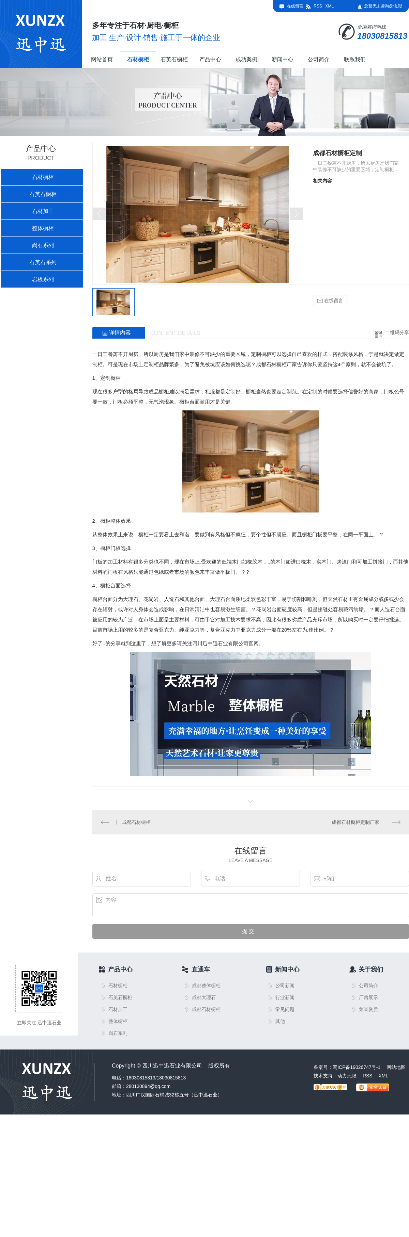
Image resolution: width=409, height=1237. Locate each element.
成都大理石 (204, 997)
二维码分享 (397, 332)
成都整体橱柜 (206, 985)
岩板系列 (43, 279)
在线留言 (295, 6)
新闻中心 (282, 59)
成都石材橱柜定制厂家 (355, 822)
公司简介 (319, 59)
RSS (318, 6)
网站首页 (102, 59)
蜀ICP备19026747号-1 (356, 1067)
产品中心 (210, 59)
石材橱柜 (138, 59)
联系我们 (355, 59)
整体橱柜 (43, 228)
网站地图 (396, 1067)
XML (329, 6)
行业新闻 (284, 997)
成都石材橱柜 (136, 822)
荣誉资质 (368, 1009)
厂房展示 (368, 997)
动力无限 (347, 1075)
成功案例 (246, 59)
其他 (280, 1021)
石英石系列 (43, 262)
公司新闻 (284, 985)
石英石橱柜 (174, 59)
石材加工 (43, 211)
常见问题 (284, 1009)
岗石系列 (43, 245)
